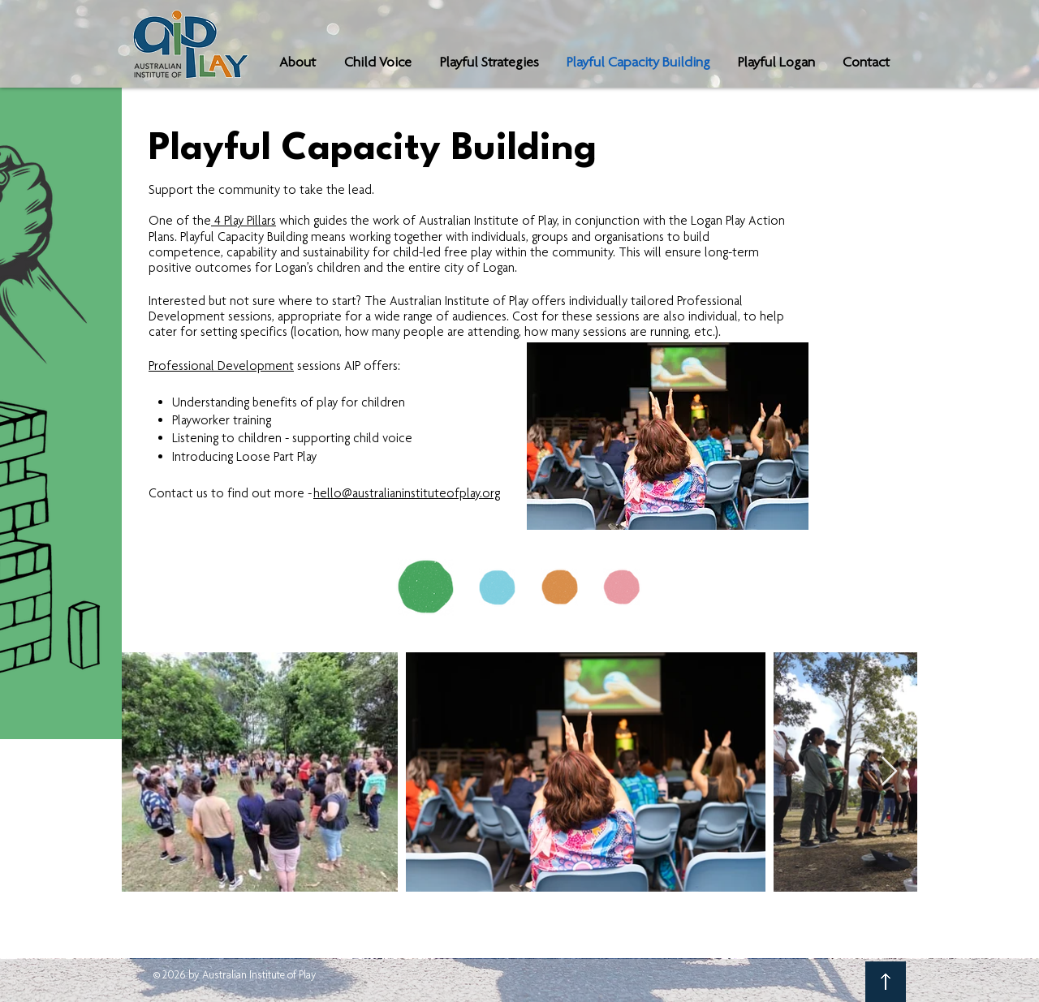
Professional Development (221, 365)
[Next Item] (889, 772)
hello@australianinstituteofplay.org (406, 493)
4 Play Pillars (243, 220)
